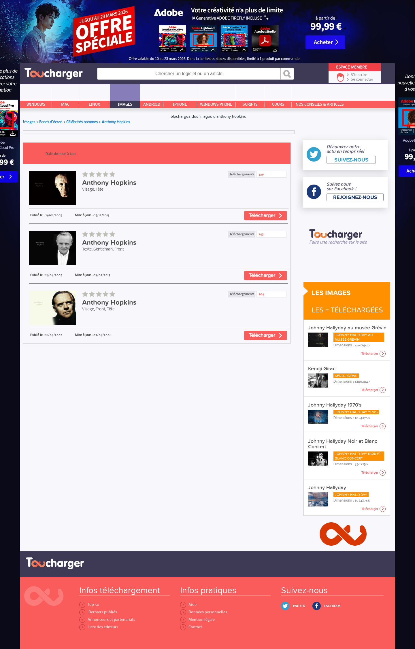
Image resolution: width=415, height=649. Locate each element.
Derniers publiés (98, 612)
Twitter (299, 606)
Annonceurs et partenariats (107, 619)
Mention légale (197, 619)
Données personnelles (203, 612)
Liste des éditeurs (98, 627)
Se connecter (362, 79)
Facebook (332, 606)
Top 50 (89, 604)
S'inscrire (359, 75)
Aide (188, 604)
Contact (191, 627)
